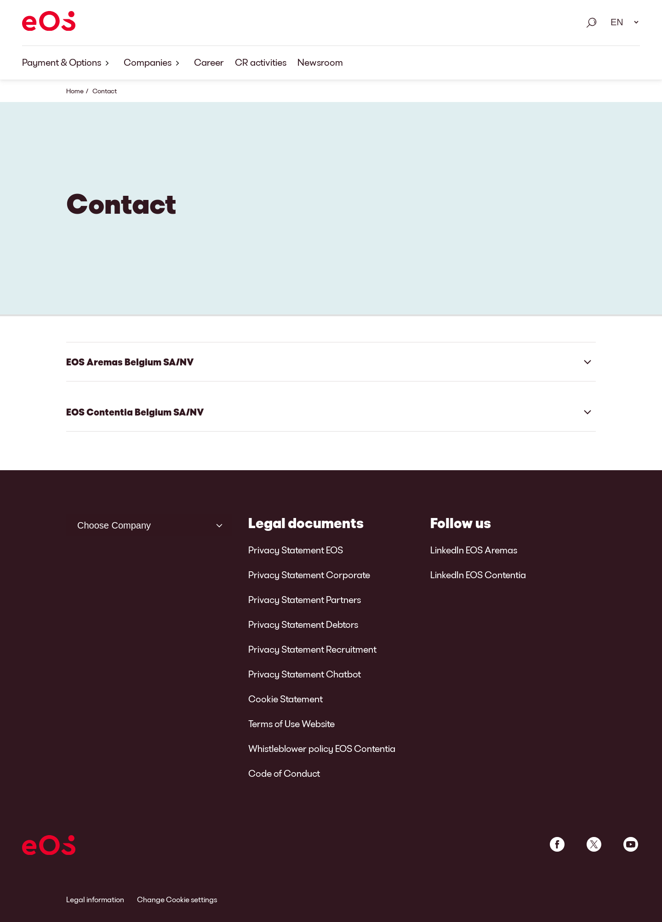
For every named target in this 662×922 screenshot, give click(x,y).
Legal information (95, 899)
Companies (153, 63)
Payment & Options (67, 63)
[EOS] (48, 22)
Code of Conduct (284, 773)
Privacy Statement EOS (295, 549)
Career (209, 62)
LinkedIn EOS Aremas (473, 549)
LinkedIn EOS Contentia (478, 574)
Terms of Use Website (291, 723)
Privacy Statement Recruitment (312, 649)
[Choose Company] (149, 525)
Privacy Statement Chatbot (304, 673)
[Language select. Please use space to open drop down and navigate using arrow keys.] (621, 22)
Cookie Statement (285, 698)
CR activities (260, 62)
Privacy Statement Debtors (303, 624)
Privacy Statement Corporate (309, 574)
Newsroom (320, 62)
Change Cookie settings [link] (177, 899)
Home (75, 91)
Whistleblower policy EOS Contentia (321, 748)
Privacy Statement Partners (304, 599)
